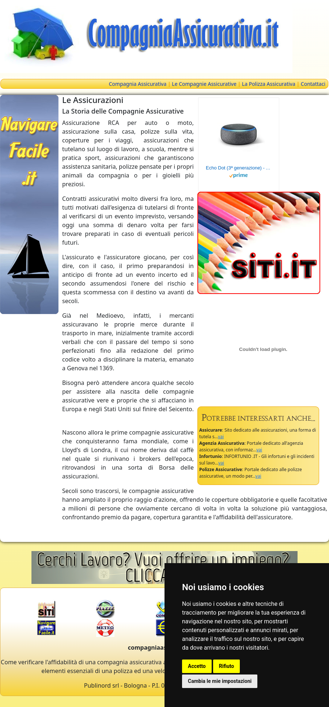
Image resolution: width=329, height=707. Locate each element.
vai (221, 436)
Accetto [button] (197, 666)
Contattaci (313, 83)
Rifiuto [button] (226, 666)
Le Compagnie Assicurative (204, 83)
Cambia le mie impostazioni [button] (220, 681)
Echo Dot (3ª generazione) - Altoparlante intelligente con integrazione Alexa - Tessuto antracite (239, 168)
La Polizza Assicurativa (268, 83)
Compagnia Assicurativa (138, 83)
